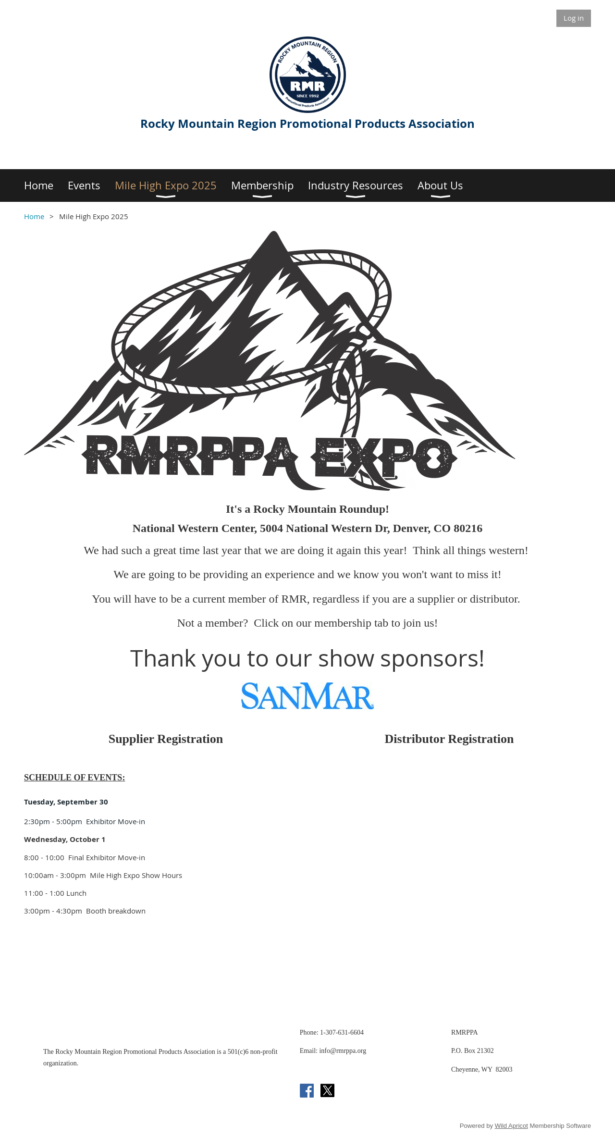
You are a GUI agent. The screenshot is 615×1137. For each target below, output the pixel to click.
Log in (574, 18)
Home (34, 216)
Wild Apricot (511, 1125)
